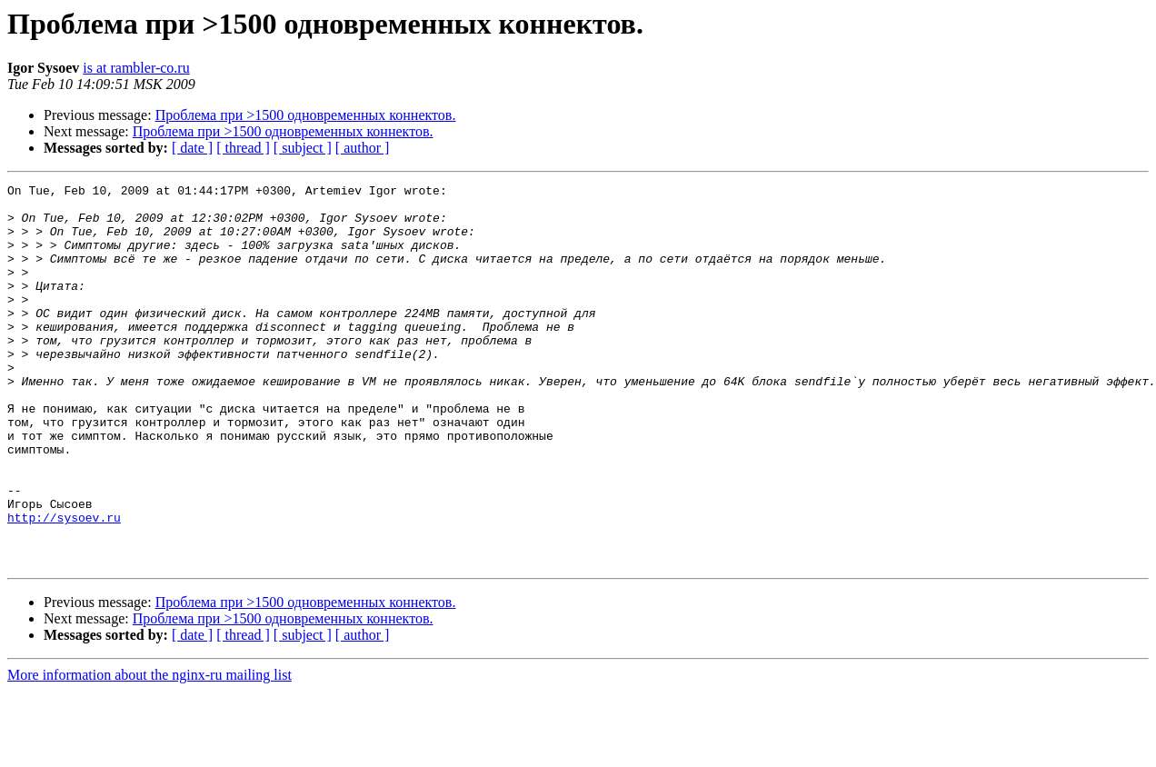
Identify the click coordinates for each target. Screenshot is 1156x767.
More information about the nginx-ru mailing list (149, 751)
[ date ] (192, 147)
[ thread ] (243, 147)
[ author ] (362, 147)
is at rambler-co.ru (136, 67)
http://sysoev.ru (64, 585)
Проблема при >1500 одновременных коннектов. (305, 115)
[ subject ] (303, 147)
